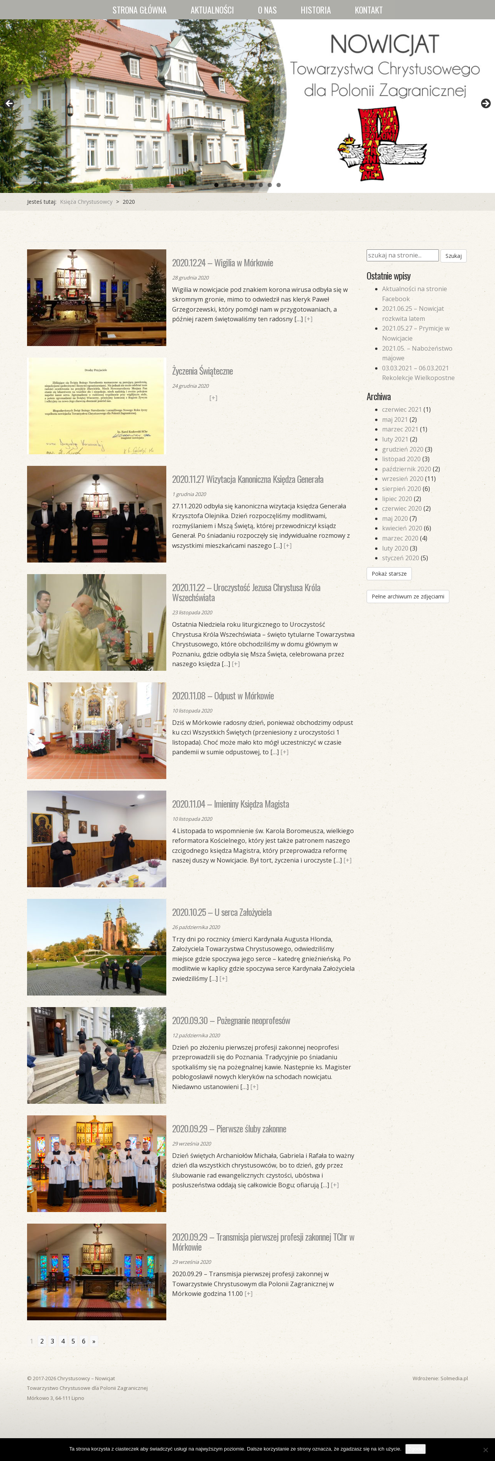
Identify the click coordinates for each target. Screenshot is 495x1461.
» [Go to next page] (94, 1341)
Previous (9, 104)
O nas (267, 9)
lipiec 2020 (397, 498)
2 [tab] (225, 185)
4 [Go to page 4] (63, 1341)
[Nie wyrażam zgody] (485, 1450)
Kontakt (369, 9)
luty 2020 (395, 548)
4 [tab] (243, 185)
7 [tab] (270, 185)
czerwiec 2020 (402, 508)
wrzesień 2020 (402, 478)
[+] (308, 319)
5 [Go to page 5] (73, 1341)
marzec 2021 (400, 429)
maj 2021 (395, 419)
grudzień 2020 (402, 449)
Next (485, 104)
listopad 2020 (401, 459)
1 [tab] (216, 185)
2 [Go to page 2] (42, 1341)
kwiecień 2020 (402, 528)
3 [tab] (234, 185)
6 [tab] (261, 185)
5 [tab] (252, 185)
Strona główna (140, 9)
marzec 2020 (400, 538)
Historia (316, 9)
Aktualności (212, 9)
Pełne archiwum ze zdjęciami (408, 596)
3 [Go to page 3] (52, 1341)
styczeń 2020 (400, 558)
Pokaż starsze (389, 573)
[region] (247, 106)
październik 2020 (406, 469)
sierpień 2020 (401, 488)
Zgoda (415, 1449)
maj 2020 (395, 518)
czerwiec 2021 (402, 409)
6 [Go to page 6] (83, 1341)
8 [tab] (279, 185)
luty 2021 (395, 439)
